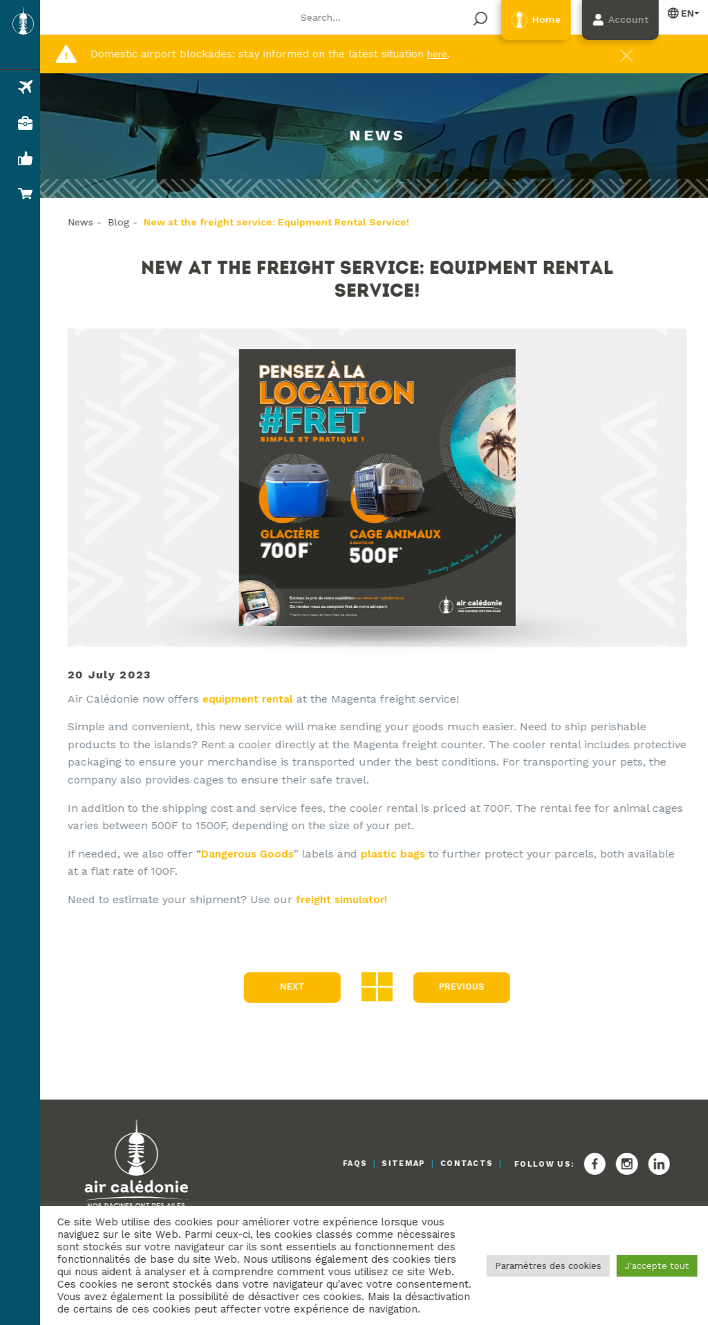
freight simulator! (353, 899)
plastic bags (408, 853)
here (442, 54)
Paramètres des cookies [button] (541, 1259)
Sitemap (377, 1164)
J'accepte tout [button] (650, 1259)
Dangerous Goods (258, 853)
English (675, 12)
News (89, 222)
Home (523, 20)
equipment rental (259, 698)
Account (616, 20)
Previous (462, 987)
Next (294, 987)
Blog (127, 222)
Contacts (454, 1164)
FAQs (316, 1164)
